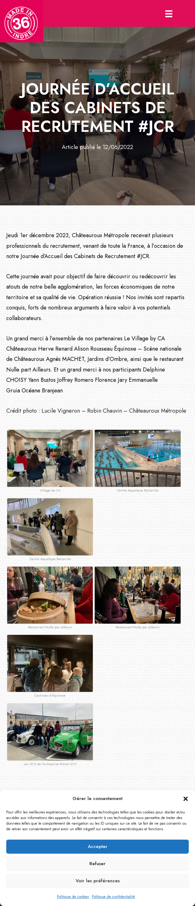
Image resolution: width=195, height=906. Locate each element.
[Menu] (168, 13)
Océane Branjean (42, 390)
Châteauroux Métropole (100, 235)
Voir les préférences (98, 880)
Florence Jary (111, 380)
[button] (185, 799)
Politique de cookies (73, 896)
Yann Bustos (42, 380)
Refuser (97, 863)
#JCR (143, 256)
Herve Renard (55, 349)
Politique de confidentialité (113, 896)
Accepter (98, 846)
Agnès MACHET (65, 359)
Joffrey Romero (75, 380)
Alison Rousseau (93, 349)
